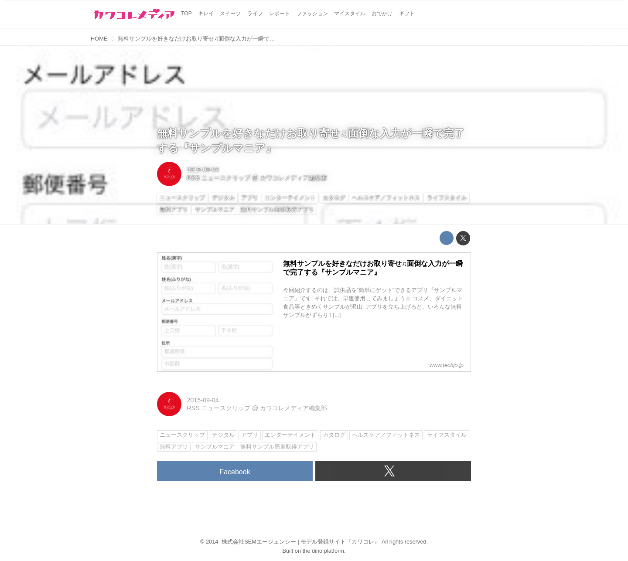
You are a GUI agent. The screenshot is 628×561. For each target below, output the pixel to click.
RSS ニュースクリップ (218, 177)
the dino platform (323, 550)
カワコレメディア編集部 (293, 177)
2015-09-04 (203, 169)
